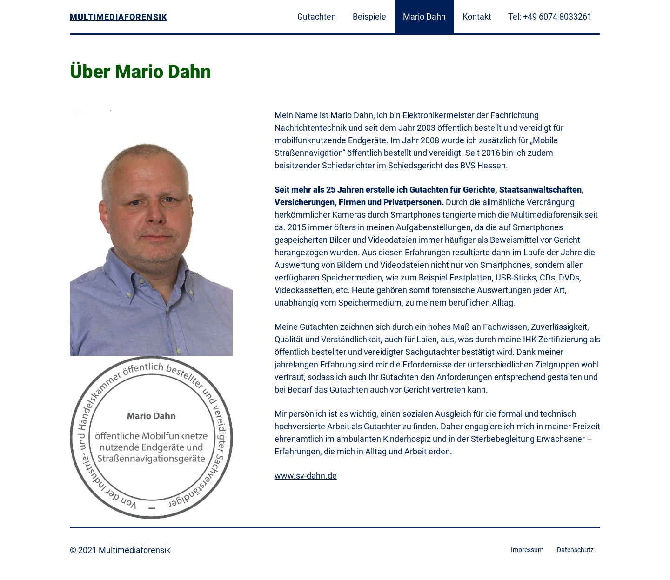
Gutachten (316, 16)
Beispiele (369, 16)
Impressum (527, 550)
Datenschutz (575, 550)
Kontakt (476, 16)
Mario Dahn (424, 16)
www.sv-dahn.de (306, 475)
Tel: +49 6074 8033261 (550, 16)
